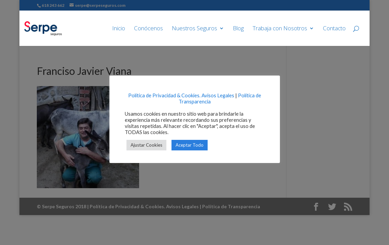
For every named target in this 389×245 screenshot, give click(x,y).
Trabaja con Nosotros (280, 29)
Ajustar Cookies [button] (146, 145)
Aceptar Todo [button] (190, 145)
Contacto (334, 29)
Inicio (118, 29)
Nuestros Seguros (194, 29)
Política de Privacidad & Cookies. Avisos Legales (181, 95)
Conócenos (148, 29)
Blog (238, 29)
